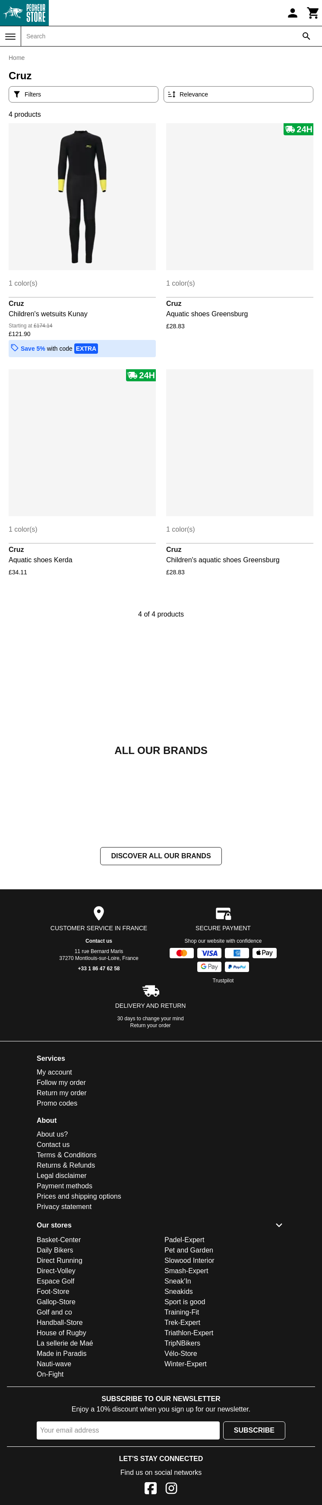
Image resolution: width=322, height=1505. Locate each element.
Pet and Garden (188, 1250)
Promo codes (57, 1103)
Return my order (62, 1093)
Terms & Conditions (67, 1155)
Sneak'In (177, 1281)
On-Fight (50, 1374)
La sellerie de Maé (65, 1343)
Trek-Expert (182, 1322)
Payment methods (64, 1186)
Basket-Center (59, 1239)
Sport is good (184, 1302)
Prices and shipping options (79, 1196)
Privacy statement (64, 1206)
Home (17, 57)
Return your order (150, 1025)
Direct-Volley (56, 1270)
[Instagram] (171, 1489)
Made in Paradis (62, 1353)
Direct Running (59, 1260)
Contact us (98, 941)
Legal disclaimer (62, 1175)
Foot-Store (53, 1291)
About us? (52, 1134)
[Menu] (10, 36)
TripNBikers (182, 1343)
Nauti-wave (54, 1364)
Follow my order (61, 1082)
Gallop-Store (56, 1302)
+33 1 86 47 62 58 (99, 969)
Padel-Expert (184, 1239)
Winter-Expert (185, 1364)
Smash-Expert (186, 1270)
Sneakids (178, 1291)
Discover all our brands (161, 856)
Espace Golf (55, 1281)
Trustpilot (223, 981)
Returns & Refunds (66, 1165)
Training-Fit (181, 1312)
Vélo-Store (180, 1353)
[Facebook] (151, 1489)
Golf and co (54, 1312)
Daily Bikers (55, 1250)
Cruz (16, 303)
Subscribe (254, 1430)
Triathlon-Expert (188, 1333)
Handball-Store (60, 1322)
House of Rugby (61, 1333)
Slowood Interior (189, 1260)
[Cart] (313, 13)
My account (54, 1072)
